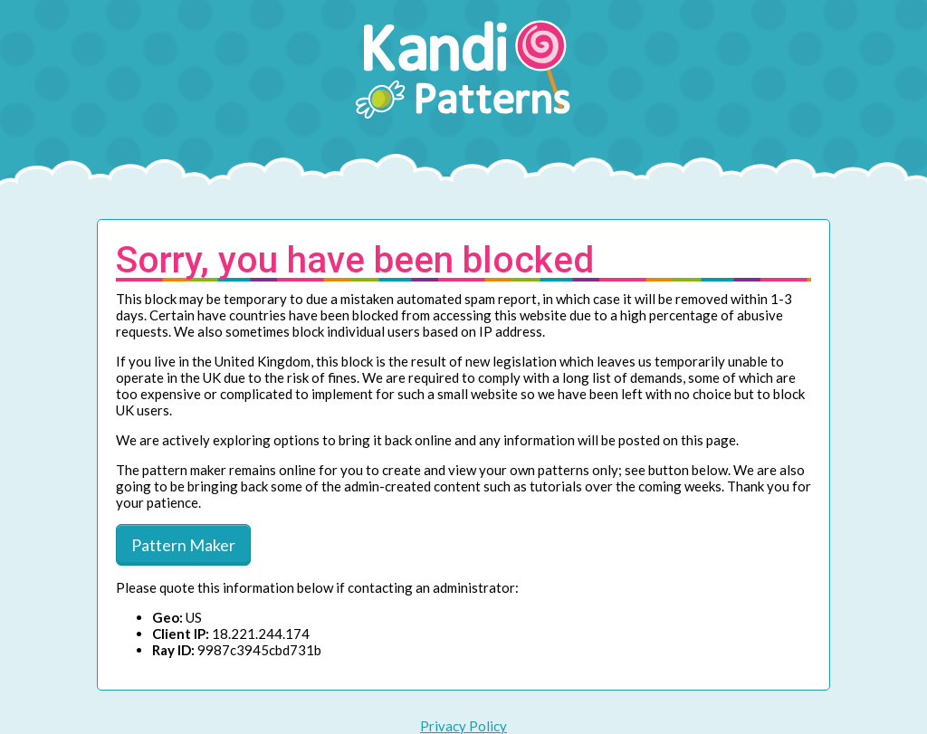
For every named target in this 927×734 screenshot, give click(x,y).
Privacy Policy (463, 726)
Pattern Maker (183, 545)
